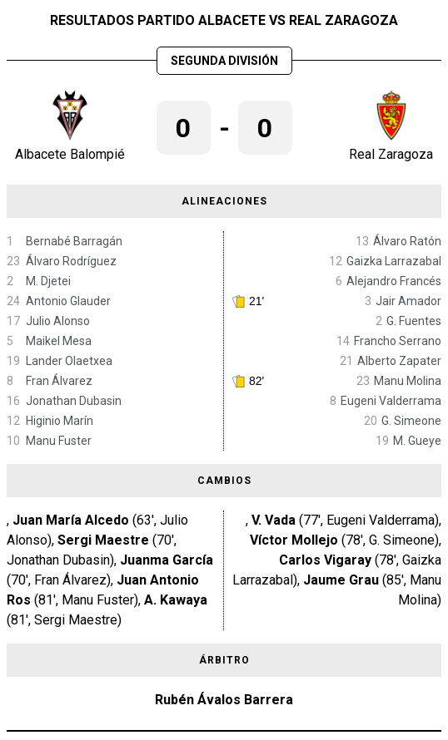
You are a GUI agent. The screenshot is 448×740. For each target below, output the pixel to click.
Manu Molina (407, 380)
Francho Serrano (397, 341)
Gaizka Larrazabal (393, 261)
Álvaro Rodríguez (71, 261)
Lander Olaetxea (69, 361)
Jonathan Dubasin (74, 400)
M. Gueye (417, 440)
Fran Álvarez (59, 380)
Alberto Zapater (399, 361)
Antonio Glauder (68, 301)
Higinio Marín (59, 420)
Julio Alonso (58, 321)
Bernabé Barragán (74, 241)
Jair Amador (408, 301)
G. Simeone (411, 420)
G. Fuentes (413, 321)
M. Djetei (48, 281)
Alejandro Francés (393, 281)
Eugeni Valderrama (391, 400)
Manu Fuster (59, 440)
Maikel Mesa (59, 341)
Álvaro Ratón (407, 241)
